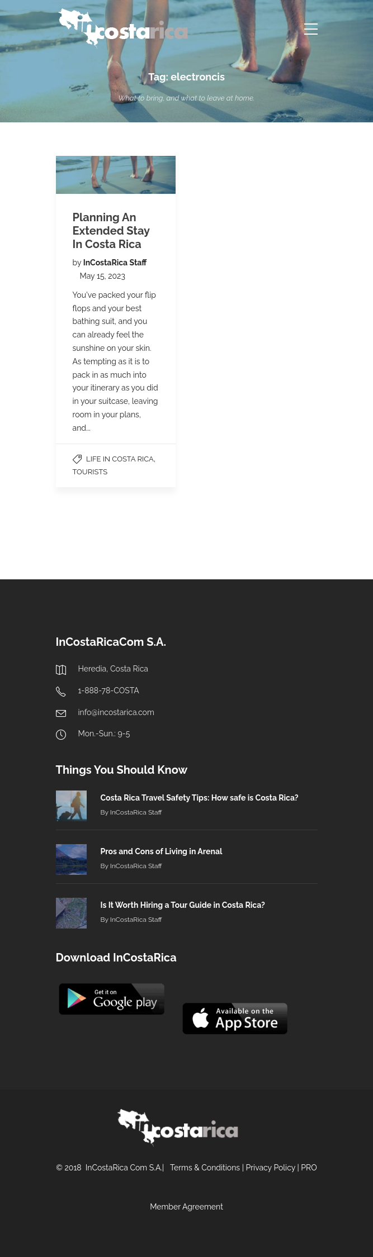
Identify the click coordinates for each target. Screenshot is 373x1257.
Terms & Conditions (205, 1167)
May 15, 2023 (102, 276)
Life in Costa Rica (120, 459)
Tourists (90, 472)
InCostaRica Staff (115, 262)
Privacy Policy (270, 1167)
